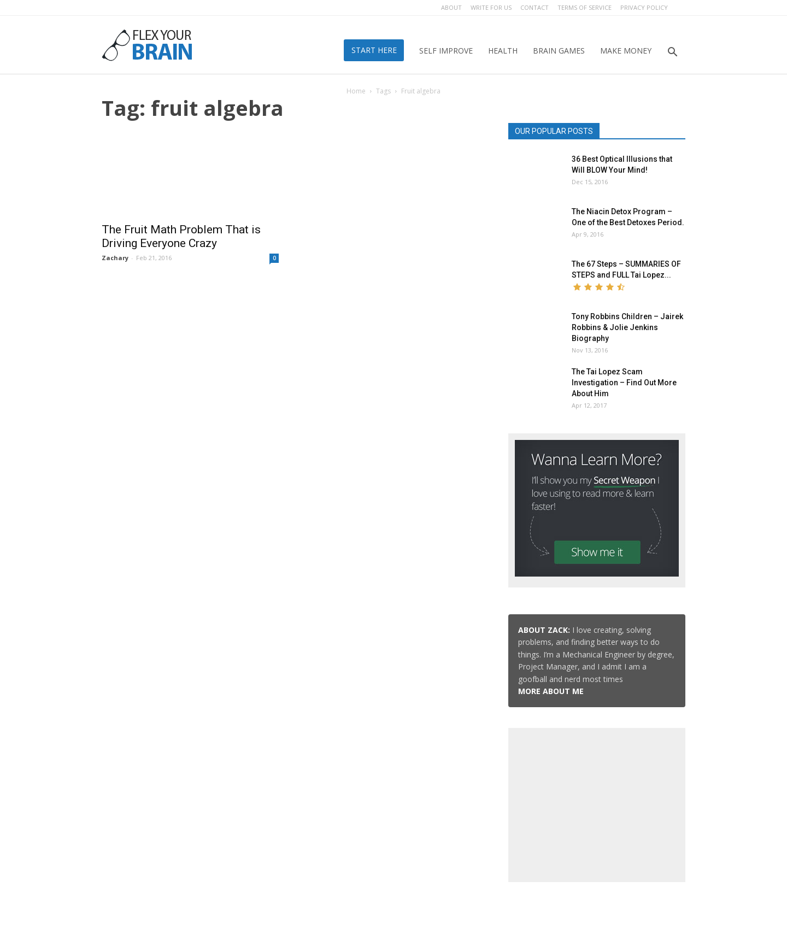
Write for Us (491, 7)
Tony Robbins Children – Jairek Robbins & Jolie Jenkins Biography (627, 327)
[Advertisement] (597, 803)
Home (356, 91)
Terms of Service (584, 7)
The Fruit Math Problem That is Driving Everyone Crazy (181, 236)
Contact (534, 7)
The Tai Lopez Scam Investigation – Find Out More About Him (624, 382)
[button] (672, 53)
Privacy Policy (644, 7)
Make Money (625, 50)
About (451, 7)
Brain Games (559, 50)
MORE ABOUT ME (551, 691)
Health (503, 50)
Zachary (115, 258)
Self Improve (446, 50)
